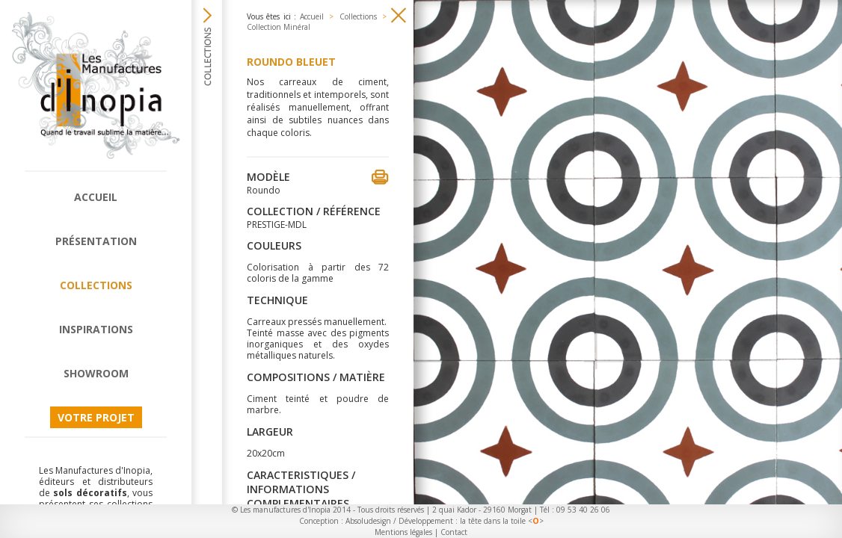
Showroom (96, 373)
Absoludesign (368, 521)
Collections (96, 285)
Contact (453, 532)
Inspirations (96, 329)
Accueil (95, 197)
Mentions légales (403, 532)
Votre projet (96, 417)
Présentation (96, 241)
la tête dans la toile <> (502, 521)
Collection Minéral (278, 27)
